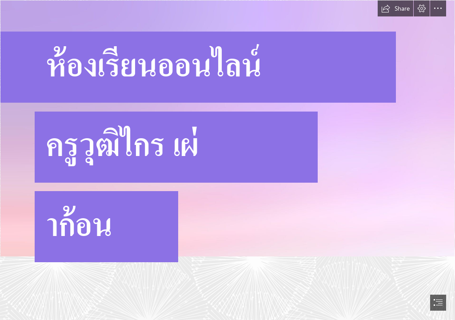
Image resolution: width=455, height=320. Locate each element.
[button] (395, 8)
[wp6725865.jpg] (227, 137)
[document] (227, 160)
